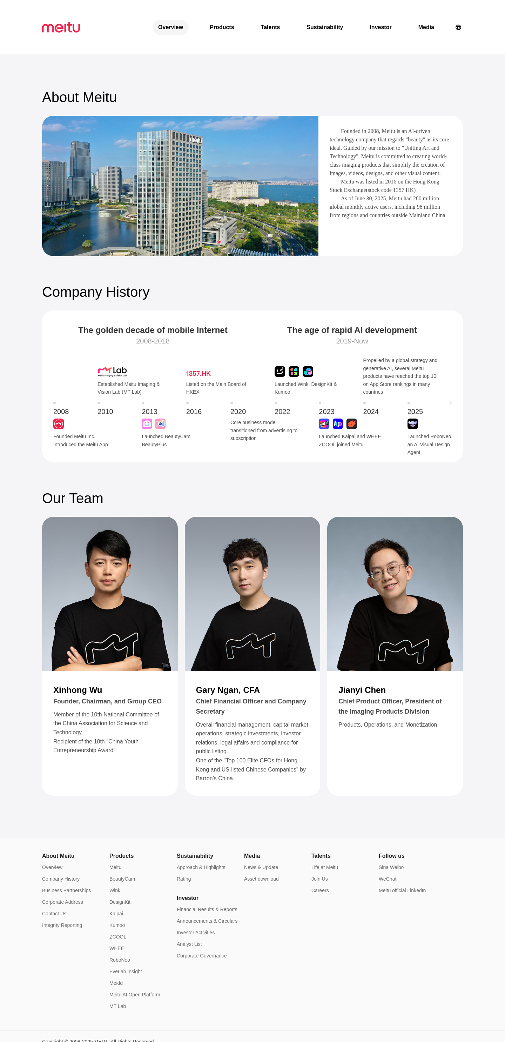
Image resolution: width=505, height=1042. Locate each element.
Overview (170, 14)
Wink (114, 864)
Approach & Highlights (201, 841)
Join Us (319, 852)
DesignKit (119, 876)
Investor (380, 14)
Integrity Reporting (62, 899)
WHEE (116, 922)
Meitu (115, 841)
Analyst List (189, 918)
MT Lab (117, 980)
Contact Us (54, 887)
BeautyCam (122, 852)
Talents (270, 14)
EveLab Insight (125, 945)
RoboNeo (119, 933)
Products (222, 14)
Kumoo (117, 899)
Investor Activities (196, 906)
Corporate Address (62, 876)
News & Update (261, 841)
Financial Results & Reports (207, 883)
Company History (61, 852)
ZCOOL (117, 910)
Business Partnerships (66, 864)
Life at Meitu (324, 841)
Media (426, 14)
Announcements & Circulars (207, 894)
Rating (184, 852)
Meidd (116, 957)
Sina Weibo (391, 841)
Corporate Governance (202, 929)
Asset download (261, 852)
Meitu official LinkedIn (402, 864)
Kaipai (116, 887)
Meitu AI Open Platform (134, 968)
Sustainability (325, 14)
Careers (320, 864)
